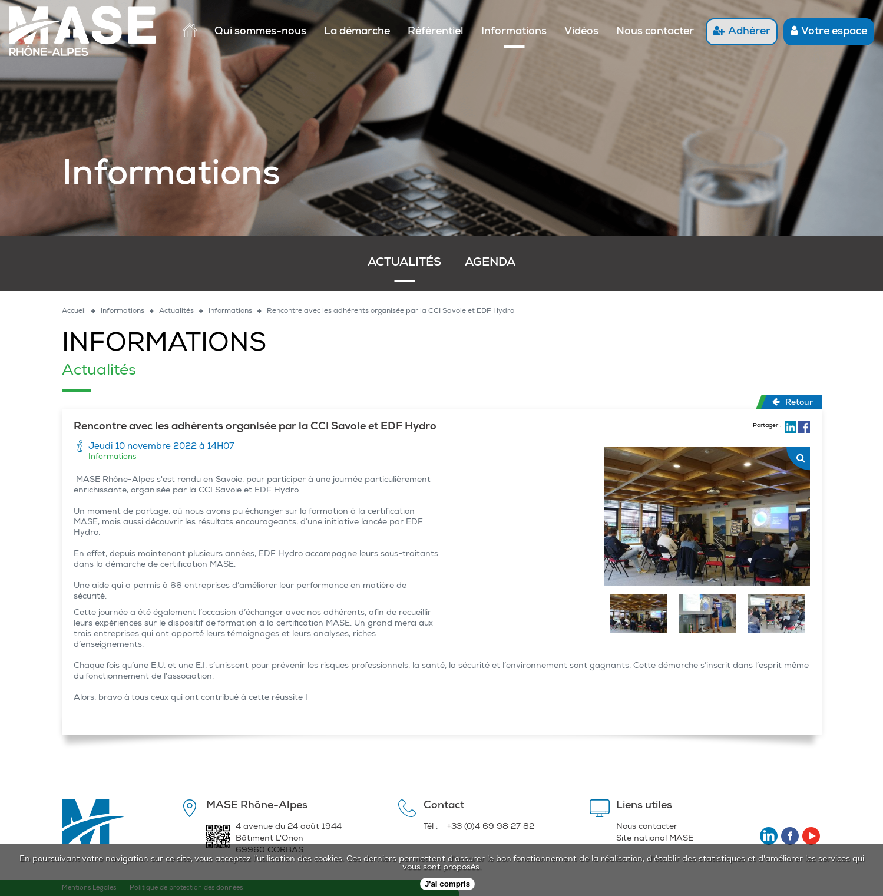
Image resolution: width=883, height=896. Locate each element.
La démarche (357, 32)
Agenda (490, 263)
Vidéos (581, 32)
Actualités (404, 263)
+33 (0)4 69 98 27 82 (490, 827)
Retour (792, 402)
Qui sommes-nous (260, 32)
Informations (514, 32)
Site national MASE (654, 839)
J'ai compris (447, 884)
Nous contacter (655, 32)
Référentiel (436, 32)
